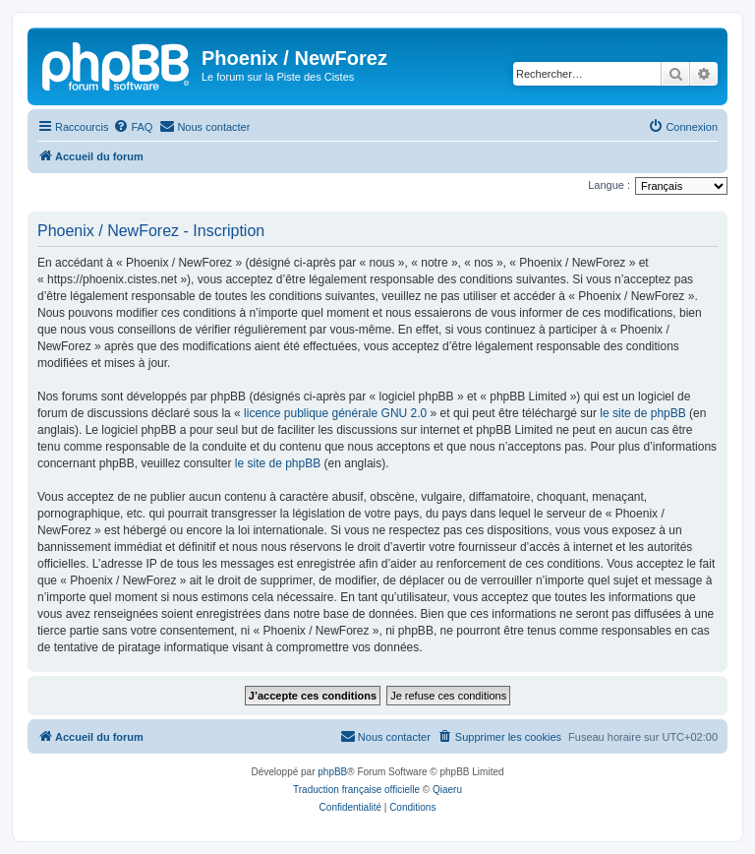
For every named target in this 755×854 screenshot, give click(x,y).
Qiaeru (447, 789)
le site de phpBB (642, 413)
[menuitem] (132, 127)
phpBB (332, 771)
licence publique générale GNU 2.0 (335, 413)
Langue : (609, 185)
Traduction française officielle (356, 789)
